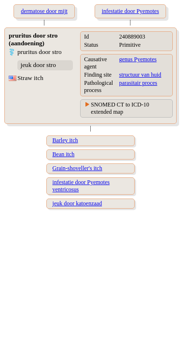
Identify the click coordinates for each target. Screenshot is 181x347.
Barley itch (65, 140)
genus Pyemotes (138, 59)
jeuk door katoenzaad (77, 203)
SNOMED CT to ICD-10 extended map (120, 108)
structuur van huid (140, 74)
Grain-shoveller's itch (77, 168)
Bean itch (64, 154)
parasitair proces (138, 83)
